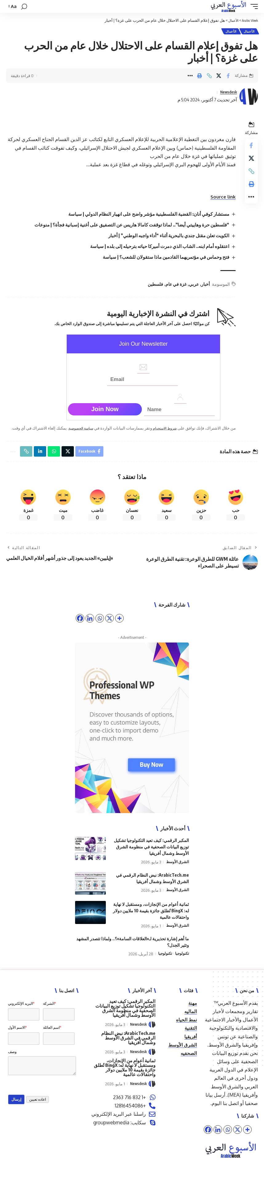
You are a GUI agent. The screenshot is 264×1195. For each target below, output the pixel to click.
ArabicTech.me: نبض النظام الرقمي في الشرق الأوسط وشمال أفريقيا (128, 1047)
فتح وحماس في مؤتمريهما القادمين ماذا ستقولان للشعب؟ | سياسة (161, 258)
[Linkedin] (218, 1139)
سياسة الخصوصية (72, 429)
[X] (237, 1139)
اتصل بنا (231, 1113)
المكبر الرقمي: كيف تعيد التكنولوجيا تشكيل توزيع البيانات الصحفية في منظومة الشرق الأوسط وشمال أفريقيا (151, 857)
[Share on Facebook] (228, 77)
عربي (192, 285)
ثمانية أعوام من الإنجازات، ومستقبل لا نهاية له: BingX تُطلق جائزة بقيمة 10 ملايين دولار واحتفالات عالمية (151, 920)
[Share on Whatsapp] (57, 460)
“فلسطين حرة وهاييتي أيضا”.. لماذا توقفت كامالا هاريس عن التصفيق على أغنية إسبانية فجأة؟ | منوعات (125, 226)
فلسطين (153, 285)
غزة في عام (174, 285)
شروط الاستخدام (160, 429)
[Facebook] (208, 1139)
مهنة (192, 1013)
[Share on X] (218, 77)
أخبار (203, 285)
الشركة (49, 1013)
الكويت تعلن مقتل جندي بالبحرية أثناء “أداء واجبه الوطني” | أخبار (163, 237)
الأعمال (248, 32)
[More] (247, 1139)
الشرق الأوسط (176, 872)
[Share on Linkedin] (43, 460)
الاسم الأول (17, 1040)
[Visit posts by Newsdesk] (248, 97)
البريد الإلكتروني (21, 1013)
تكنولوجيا (181, 963)
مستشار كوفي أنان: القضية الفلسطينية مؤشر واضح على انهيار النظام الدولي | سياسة (143, 215)
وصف (12, 1068)
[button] (252, 6)
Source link (220, 198)
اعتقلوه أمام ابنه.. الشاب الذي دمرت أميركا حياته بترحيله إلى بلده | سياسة (154, 247)
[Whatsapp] (227, 1139)
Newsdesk (226, 93)
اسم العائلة (52, 1040)
